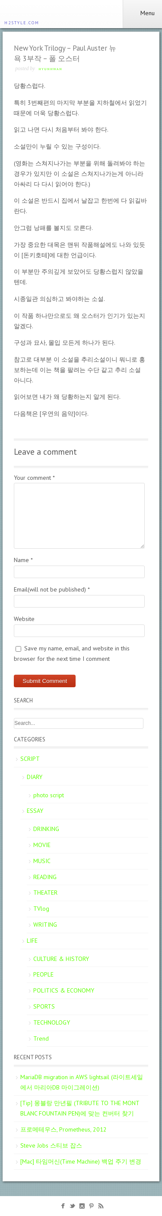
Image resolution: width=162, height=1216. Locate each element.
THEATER (45, 892)
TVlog (41, 908)
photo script (48, 795)
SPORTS (44, 1006)
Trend (41, 1038)
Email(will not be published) (52, 589)
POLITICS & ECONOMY (63, 990)
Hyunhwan (50, 69)
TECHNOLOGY (51, 1022)
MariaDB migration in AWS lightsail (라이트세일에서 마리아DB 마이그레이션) (81, 1082)
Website (24, 619)
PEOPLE (43, 974)
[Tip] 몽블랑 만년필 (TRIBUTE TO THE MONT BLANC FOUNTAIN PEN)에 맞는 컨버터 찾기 (80, 1108)
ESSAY (35, 811)
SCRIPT (30, 759)
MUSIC (42, 861)
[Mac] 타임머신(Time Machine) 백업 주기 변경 (80, 1161)
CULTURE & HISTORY (61, 959)
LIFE (32, 940)
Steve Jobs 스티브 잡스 (51, 1145)
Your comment (34, 478)
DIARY (34, 777)
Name (23, 560)
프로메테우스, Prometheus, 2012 (63, 1129)
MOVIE (42, 845)
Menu (142, 13)
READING (45, 877)
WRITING (45, 924)
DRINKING (46, 829)
